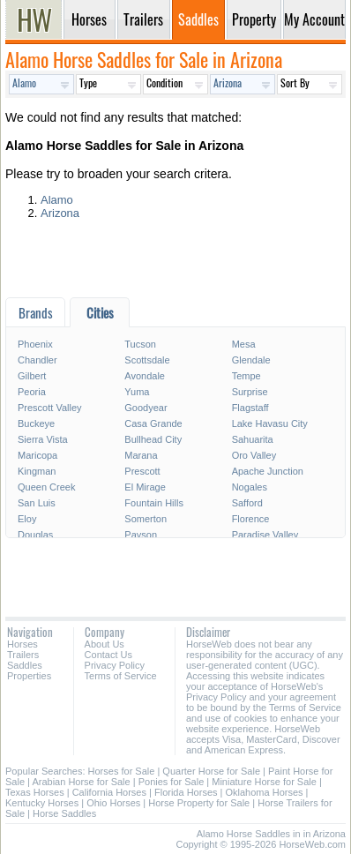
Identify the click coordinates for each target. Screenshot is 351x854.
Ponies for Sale (171, 781)
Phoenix (35, 344)
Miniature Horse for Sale (264, 781)
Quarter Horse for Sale (211, 771)
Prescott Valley (50, 407)
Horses (22, 644)
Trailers (23, 654)
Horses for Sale (121, 771)
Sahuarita (252, 439)
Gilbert (32, 376)
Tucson (140, 344)
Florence (251, 518)
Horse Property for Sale (199, 803)
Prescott (142, 471)
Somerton (145, 518)
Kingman (37, 471)
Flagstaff (250, 407)
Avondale (144, 376)
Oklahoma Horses (264, 792)
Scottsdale (146, 360)
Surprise (250, 391)
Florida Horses (186, 792)
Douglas (35, 534)
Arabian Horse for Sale (81, 781)
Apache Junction (267, 471)
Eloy (27, 518)
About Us (104, 644)
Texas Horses (34, 792)
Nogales (249, 487)
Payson (140, 534)
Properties (29, 675)
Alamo (57, 199)
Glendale (251, 360)
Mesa (244, 344)
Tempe (246, 376)
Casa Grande (153, 423)
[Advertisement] (175, 262)
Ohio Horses (113, 803)
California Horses (109, 792)
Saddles (24, 665)
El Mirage (144, 487)
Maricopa (37, 455)
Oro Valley (254, 455)
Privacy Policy (115, 665)
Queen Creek (46, 487)
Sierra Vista (43, 439)
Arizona (60, 213)
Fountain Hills (153, 503)
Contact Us (108, 654)
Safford (247, 503)
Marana (140, 455)
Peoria (32, 391)
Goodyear (145, 407)
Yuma (136, 391)
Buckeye (36, 423)
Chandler (37, 360)
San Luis (37, 503)
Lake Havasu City (270, 423)
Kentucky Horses (41, 803)
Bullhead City (153, 439)
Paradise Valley (265, 534)
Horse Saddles (64, 813)
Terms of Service (121, 675)
